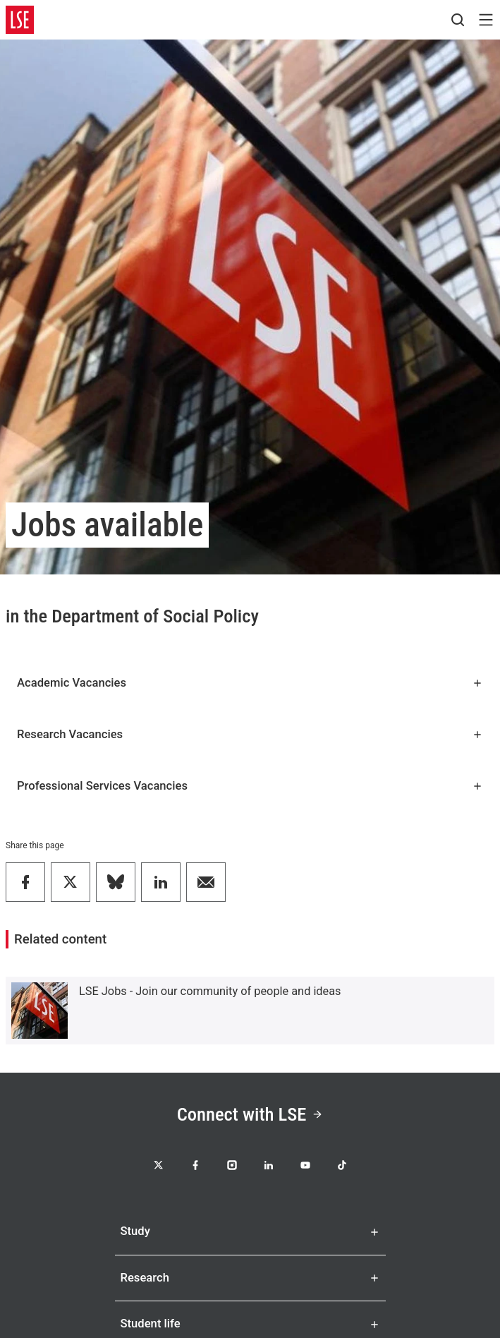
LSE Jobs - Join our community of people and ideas (210, 991)
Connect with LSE (250, 1114)
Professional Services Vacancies (250, 785)
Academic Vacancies (250, 682)
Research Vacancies (250, 734)
